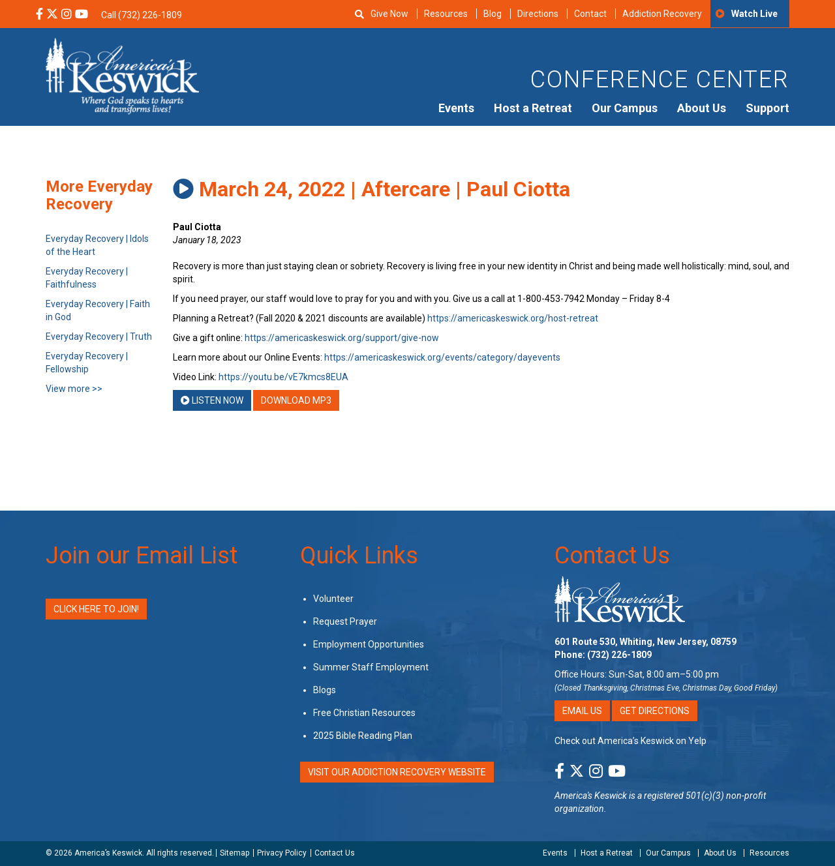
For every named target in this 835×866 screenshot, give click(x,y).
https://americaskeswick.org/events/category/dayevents (442, 357)
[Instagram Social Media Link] (66, 15)
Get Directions (655, 711)
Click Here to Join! (96, 609)
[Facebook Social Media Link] (39, 15)
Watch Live (754, 13)
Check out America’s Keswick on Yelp (630, 741)
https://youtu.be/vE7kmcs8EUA (283, 377)
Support (767, 108)
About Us (701, 108)
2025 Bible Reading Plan (362, 735)
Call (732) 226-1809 (141, 15)
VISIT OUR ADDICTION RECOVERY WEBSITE (397, 772)
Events (456, 108)
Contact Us (612, 555)
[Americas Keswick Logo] (122, 75)
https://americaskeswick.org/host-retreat (512, 318)
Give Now (389, 13)
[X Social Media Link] (52, 15)
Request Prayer (345, 621)
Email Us (582, 711)
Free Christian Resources (364, 713)
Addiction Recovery (662, 13)
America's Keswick (590, 795)
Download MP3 (296, 400)
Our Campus (625, 108)
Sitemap (234, 853)
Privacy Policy (282, 853)
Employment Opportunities (368, 644)
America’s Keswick (108, 853)
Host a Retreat (533, 108)
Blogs (324, 690)
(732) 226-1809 (619, 655)
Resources (446, 13)
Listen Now (212, 400)
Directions (537, 13)
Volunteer (333, 598)
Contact (590, 13)
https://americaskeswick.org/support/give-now (342, 338)
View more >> (74, 388)
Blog (492, 13)
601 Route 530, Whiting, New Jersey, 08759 (645, 641)
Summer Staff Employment (371, 667)
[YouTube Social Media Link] (81, 15)
